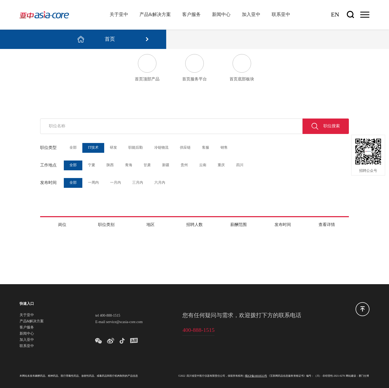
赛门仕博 (364, 376)
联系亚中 (281, 14)
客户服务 (191, 14)
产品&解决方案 (155, 14)
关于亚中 (119, 14)
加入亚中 (251, 14)
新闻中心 (221, 14)
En (335, 15)
